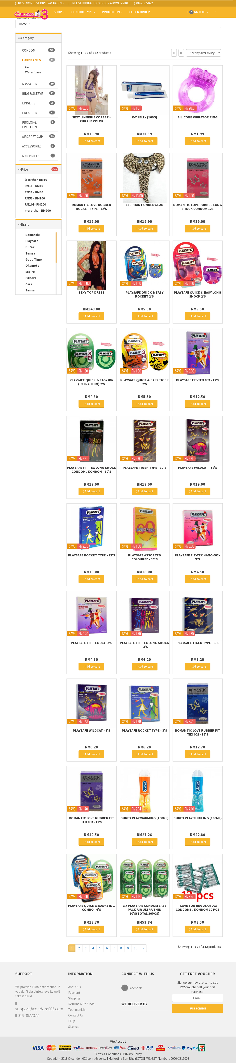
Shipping (74, 998)
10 (135, 948)
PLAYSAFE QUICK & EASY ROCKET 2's (144, 294)
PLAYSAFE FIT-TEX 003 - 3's (91, 643)
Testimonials (77, 1010)
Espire (27, 272)
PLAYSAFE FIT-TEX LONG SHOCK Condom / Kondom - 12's (91, 469)
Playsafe (28, 241)
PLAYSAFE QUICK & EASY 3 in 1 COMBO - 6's (91, 907)
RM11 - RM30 (31, 186)
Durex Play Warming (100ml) (145, 818)
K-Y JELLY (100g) (144, 117)
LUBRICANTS (38, 60)
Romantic (29, 235)
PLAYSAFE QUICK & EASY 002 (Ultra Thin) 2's (91, 382)
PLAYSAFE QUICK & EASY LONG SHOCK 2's (197, 294)
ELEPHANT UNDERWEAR (144, 205)
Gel (27, 67)
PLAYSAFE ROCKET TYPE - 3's (144, 730)
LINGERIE (38, 103)
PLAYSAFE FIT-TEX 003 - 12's (197, 380)
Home (23, 24)
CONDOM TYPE (83, 12)
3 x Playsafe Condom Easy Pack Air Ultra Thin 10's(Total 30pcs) (144, 909)
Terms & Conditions (107, 1054)
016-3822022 (27, 1015)
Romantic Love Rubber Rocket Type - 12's (91, 207)
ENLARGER (38, 113)
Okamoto (29, 265)
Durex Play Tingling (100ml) (197, 818)
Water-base (33, 72)
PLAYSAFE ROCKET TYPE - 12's (91, 555)
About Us (74, 987)
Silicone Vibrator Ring (198, 117)
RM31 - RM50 (31, 192)
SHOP (59, 12)
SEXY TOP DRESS (92, 292)
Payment (74, 992)
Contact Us (76, 1015)
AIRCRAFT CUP (38, 136)
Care (25, 284)
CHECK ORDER (139, 12)
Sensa (27, 290)
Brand (25, 224)
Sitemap (73, 1027)
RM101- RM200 (32, 204)
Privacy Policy (132, 1054)
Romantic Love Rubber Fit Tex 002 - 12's (197, 732)
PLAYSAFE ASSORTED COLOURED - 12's (144, 557)
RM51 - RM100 (32, 198)
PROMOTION (112, 12)
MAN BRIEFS (38, 156)
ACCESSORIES (38, 146)
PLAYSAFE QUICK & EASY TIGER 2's (144, 382)
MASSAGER (38, 84)
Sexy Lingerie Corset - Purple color (91, 119)
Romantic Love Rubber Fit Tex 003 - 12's (91, 820)
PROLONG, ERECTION (38, 124)
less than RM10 (33, 180)
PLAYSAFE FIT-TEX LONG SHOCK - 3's (144, 645)
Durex (27, 247)
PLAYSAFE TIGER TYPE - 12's (144, 467)
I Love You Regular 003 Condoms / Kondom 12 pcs (197, 907)
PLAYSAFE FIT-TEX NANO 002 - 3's (197, 557)
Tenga (27, 253)
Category (27, 38)
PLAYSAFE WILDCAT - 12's (197, 467)
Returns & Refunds (81, 1004)
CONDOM (38, 50)
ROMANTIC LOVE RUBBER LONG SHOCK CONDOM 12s (197, 207)
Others (27, 278)
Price (24, 169)
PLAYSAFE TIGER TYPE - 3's (198, 643)
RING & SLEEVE (38, 93)
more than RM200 (35, 210)
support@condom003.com (38, 1006)
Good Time (30, 259)
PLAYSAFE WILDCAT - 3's (91, 730)
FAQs (71, 1021)
